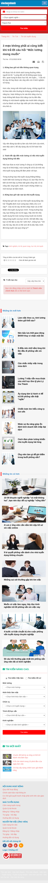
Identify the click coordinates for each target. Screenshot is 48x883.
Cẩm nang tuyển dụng (11, 805)
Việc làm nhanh (18, 872)
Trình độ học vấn (10, 711)
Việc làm (43, 872)
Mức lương (7, 683)
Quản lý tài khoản (9, 808)
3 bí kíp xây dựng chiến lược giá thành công (28, 769)
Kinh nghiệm (8, 721)
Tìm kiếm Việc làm (15, 678)
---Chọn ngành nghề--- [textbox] (11, 17)
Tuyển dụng (6, 875)
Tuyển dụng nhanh (20, 875)
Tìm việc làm (6, 872)
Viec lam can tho (35, 875)
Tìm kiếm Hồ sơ (33, 678)
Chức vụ (6, 702)
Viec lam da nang (17, 877)
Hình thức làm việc (10, 692)
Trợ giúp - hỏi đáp (10, 815)
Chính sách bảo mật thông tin (14, 793)
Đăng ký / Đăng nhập (11, 812)
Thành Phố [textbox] (6, 23)
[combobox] (24, 17)
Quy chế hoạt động (10, 789)
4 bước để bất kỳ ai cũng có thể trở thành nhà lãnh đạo (26, 756)
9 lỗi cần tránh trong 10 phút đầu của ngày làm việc (27, 762)
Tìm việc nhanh (32, 872)
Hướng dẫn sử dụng (11, 818)
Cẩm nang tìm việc (10, 825)
